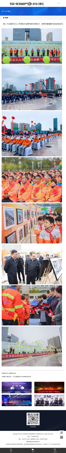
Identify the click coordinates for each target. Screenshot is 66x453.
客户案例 (7, 11)
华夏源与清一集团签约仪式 (9, 373)
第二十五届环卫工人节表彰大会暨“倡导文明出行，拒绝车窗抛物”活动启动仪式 (33, 24)
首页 (3, 11)
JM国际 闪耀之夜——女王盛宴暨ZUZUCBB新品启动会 (16, 376)
